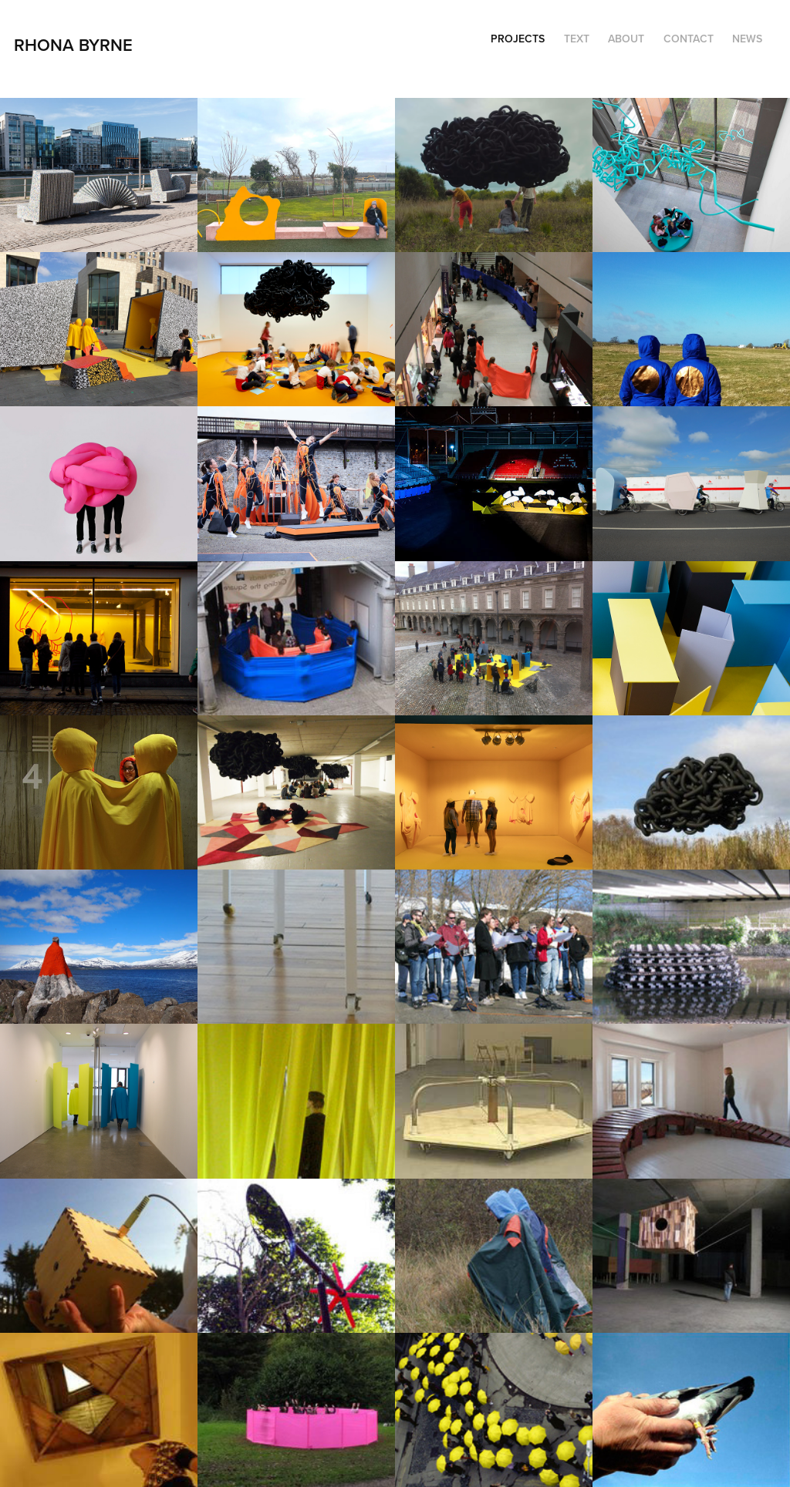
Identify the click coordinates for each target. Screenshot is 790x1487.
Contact (688, 38)
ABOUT (626, 38)
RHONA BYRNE (75, 44)
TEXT (576, 38)
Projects (518, 38)
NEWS (747, 38)
